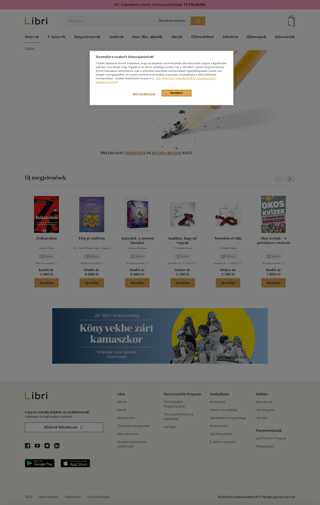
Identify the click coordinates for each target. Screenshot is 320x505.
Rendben (176, 92)
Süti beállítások (144, 94)
